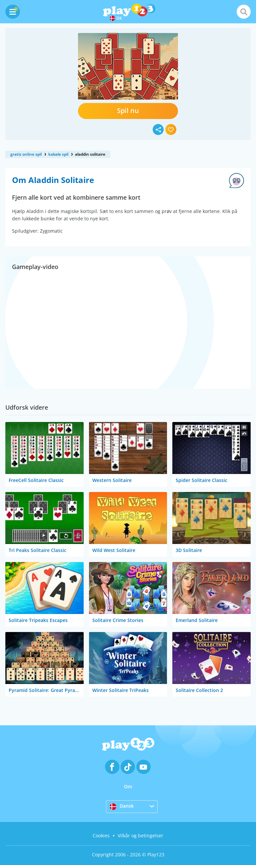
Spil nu (128, 110)
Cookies (101, 835)
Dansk (122, 806)
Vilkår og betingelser (140, 835)
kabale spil (58, 154)
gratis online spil (26, 154)
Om (128, 786)
